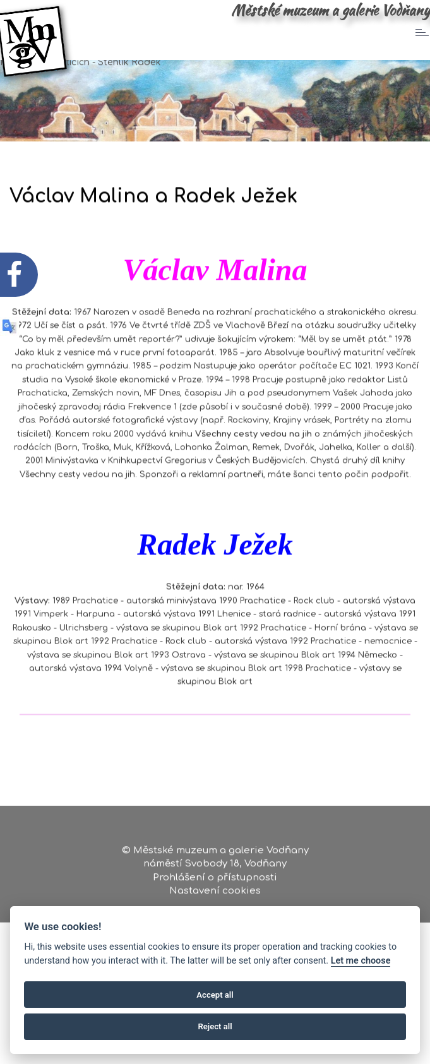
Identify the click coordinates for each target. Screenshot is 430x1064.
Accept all (214, 995)
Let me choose (361, 960)
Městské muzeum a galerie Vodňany (330, 10)
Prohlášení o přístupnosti (215, 881)
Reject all (215, 1026)
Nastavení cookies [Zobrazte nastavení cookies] (215, 894)
